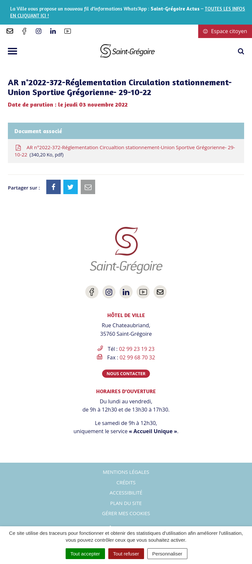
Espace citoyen (225, 31)
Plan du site (126, 503)
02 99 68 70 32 (137, 357)
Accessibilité (126, 492)
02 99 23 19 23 (137, 348)
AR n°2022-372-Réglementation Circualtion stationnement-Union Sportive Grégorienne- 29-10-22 (124, 151)
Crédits (126, 482)
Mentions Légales (126, 472)
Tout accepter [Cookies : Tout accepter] (85, 553)
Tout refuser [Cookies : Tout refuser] (126, 553)
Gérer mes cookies (126, 513)
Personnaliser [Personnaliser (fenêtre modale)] (167, 553)
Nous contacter (126, 373)
